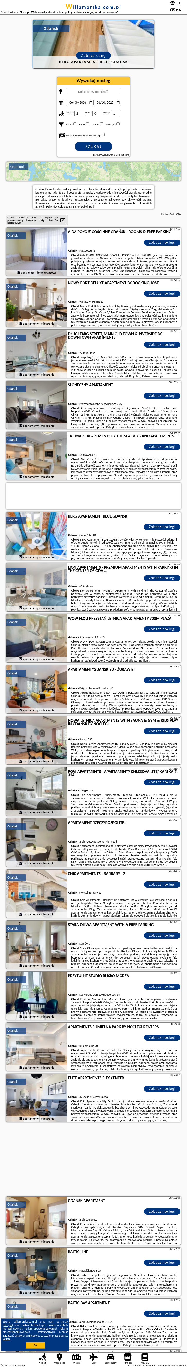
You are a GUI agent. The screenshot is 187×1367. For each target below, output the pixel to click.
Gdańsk (12, 235)
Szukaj (93, 146)
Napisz (182, 1365)
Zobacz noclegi (162, 242)
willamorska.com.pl (94, 7)
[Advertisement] (93, 1160)
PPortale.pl (19, 1365)
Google (8, 1325)
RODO (6, 1339)
